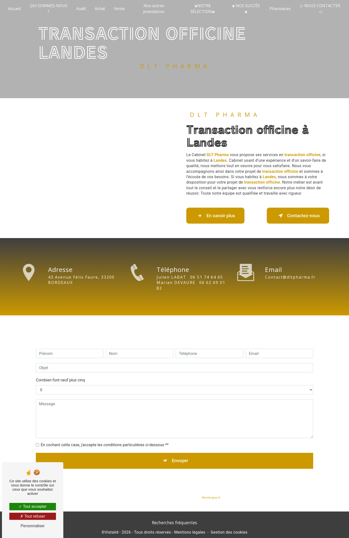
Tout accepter (32, 506)
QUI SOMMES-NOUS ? (48, 8)
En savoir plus (216, 216)
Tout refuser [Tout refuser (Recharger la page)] (32, 516)
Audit (81, 8)
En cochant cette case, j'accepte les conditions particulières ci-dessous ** (105, 437)
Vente (119, 8)
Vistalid (112, 532)
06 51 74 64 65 (206, 284)
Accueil (14, 8)
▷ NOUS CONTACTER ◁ (320, 8)
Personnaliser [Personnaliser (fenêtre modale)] (33, 526)
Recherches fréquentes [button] (174, 523)
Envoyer (180, 454)
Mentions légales (189, 532)
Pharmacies (280, 8)
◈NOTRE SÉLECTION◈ (202, 8)
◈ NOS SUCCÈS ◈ (246, 8)
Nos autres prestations (154, 8)
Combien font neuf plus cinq (60, 373)
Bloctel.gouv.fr (211, 491)
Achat (100, 8)
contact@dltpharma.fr (290, 270)
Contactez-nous (297, 216)
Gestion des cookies (229, 532)
